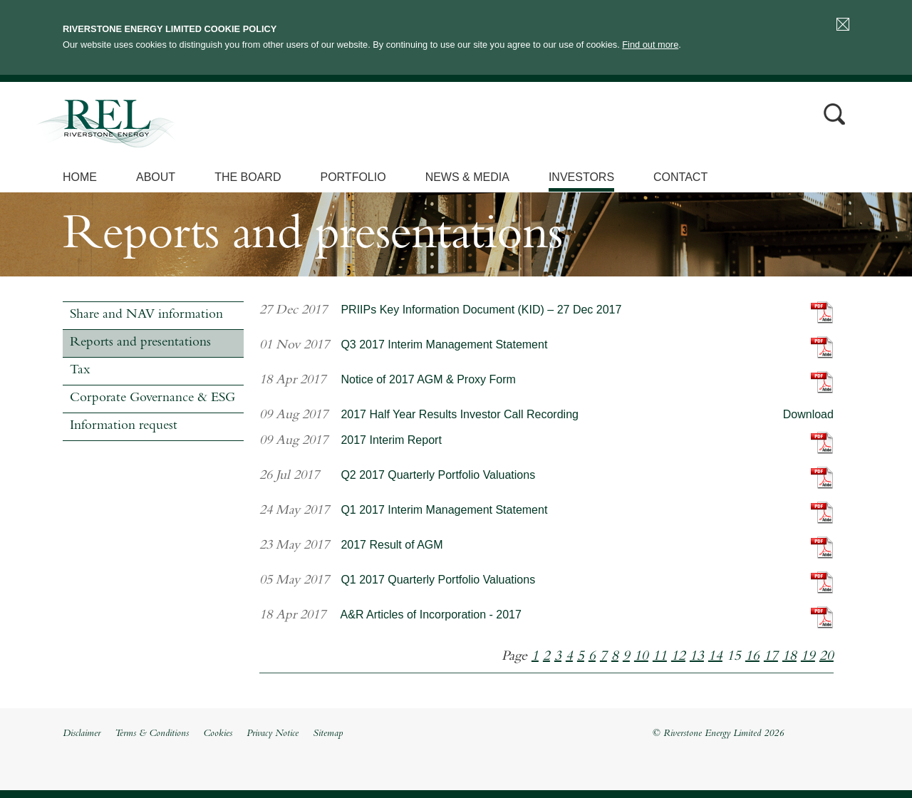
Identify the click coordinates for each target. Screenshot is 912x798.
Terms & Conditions (152, 734)
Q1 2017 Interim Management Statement (444, 510)
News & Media (467, 177)
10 (641, 657)
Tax (80, 371)
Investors (581, 177)
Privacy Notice (273, 734)
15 (734, 657)
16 (752, 657)
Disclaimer (81, 734)
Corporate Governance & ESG (152, 398)
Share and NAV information (146, 315)
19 (808, 657)
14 (715, 657)
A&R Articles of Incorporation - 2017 (431, 614)
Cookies (217, 734)
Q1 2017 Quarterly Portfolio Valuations (438, 580)
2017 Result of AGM (391, 545)
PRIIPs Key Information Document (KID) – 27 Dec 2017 (481, 310)
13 (697, 657)
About (155, 177)
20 (826, 657)
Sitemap (328, 734)
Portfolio (352, 177)
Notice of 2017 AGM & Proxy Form (428, 379)
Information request (123, 426)
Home (80, 177)
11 (660, 657)
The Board (247, 177)
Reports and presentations (140, 343)
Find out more (650, 44)
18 (789, 657)
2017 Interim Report (391, 440)
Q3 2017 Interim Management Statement (444, 344)
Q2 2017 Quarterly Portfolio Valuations (438, 475)
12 (678, 657)
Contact (680, 177)
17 (771, 657)
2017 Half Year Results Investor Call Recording (460, 414)
